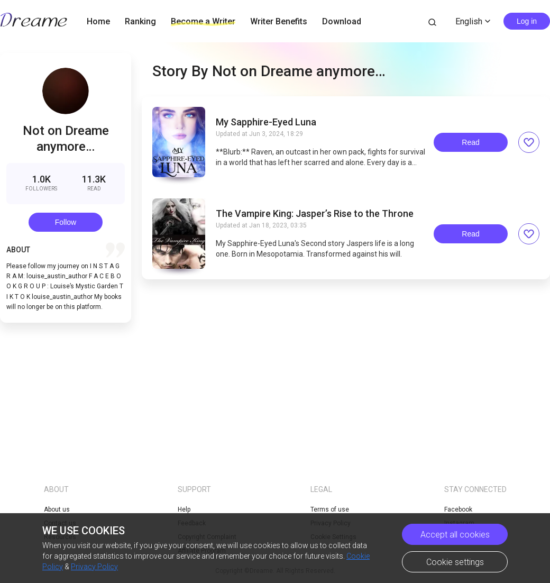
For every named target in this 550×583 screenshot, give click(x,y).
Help (184, 509)
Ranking (140, 21)
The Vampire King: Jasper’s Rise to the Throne (315, 213)
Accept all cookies (455, 535)
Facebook (458, 509)
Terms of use (329, 509)
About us (57, 509)
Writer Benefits (278, 21)
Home (98, 21)
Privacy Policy (94, 566)
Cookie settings (455, 562)
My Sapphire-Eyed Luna (266, 122)
